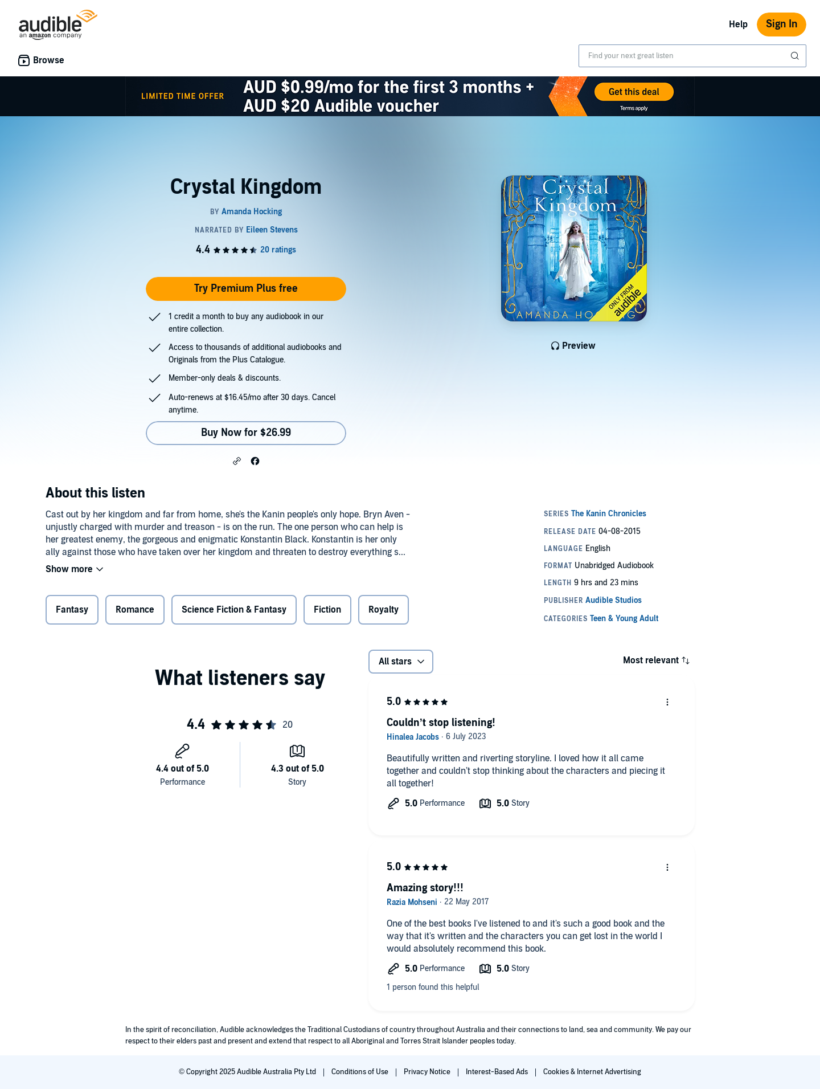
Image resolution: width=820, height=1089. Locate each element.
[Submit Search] (796, 55)
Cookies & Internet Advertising (592, 1071)
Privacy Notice (428, 1071)
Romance (135, 609)
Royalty (383, 609)
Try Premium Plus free (246, 289)
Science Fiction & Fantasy (234, 609)
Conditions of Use (360, 1071)
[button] (236, 460)
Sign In (781, 24)
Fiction (327, 609)
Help (738, 24)
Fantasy (72, 609)
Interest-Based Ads (498, 1071)
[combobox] (692, 55)
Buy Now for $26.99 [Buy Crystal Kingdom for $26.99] (246, 433)
